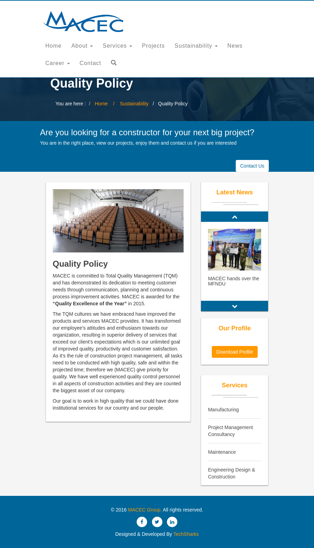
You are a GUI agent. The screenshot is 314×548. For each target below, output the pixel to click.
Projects (153, 46)
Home (54, 46)
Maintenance (222, 452)
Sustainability (196, 46)
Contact (90, 63)
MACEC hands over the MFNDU (233, 281)
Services (117, 46)
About (82, 46)
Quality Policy (80, 263)
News (235, 46)
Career (58, 63)
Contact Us (252, 166)
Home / (107, 103)
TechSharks (185, 534)
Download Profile (234, 352)
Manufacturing (223, 409)
